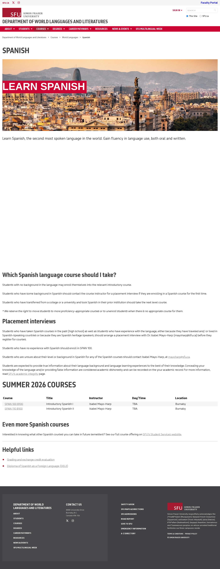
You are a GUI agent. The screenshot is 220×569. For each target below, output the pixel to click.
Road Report (127, 519)
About (8, 28)
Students (24, 28)
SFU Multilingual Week (149, 28)
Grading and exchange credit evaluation (31, 459)
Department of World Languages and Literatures (55, 21)
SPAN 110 (14, 408)
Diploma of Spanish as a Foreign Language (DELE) (37, 466)
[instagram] (19, 2)
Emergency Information (133, 528)
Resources (101, 28)
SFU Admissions (129, 514)
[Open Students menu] (32, 29)
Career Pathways (78, 28)
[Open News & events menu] (131, 29)
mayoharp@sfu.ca (179, 357)
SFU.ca (205, 16)
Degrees (57, 28)
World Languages (70, 37)
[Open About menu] (14, 29)
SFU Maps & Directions (132, 509)
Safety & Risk (127, 504)
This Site (193, 16)
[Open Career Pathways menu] (91, 29)
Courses (41, 28)
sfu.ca (5, 3)
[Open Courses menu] (48, 29)
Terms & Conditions (175, 534)
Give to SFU (126, 523)
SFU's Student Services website (162, 434)
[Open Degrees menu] (64, 29)
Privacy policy (191, 534)
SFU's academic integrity (23, 374)
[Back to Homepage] (22, 13)
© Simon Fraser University (178, 537)
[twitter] (13, 2)
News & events (120, 28)
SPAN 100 (14, 404)
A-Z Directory (128, 533)
